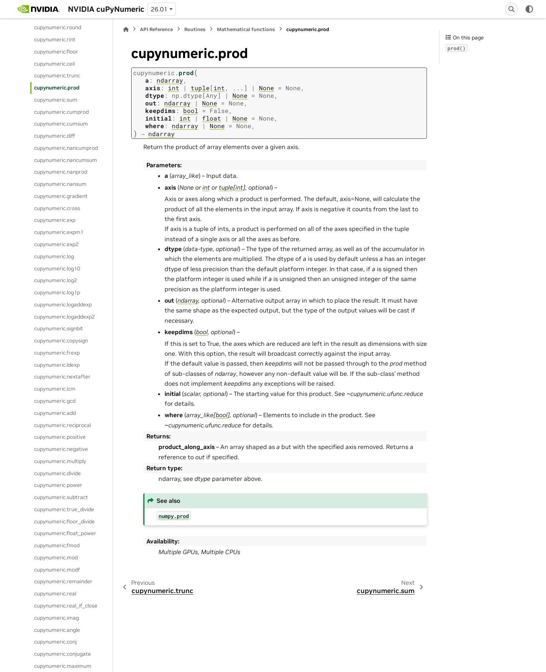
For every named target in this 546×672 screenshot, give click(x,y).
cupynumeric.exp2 (56, 244)
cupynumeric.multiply (60, 461)
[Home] (126, 29)
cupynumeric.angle (57, 629)
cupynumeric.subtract (61, 497)
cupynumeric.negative (61, 449)
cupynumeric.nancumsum (65, 160)
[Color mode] (529, 9)
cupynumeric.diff (54, 135)
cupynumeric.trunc (57, 75)
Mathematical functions (246, 29)
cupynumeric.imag (56, 617)
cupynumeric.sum (55, 99)
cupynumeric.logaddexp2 (64, 316)
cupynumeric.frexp (57, 352)
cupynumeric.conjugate (62, 653)
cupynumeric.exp (54, 220)
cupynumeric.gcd (54, 400)
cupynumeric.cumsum (61, 123)
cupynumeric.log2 (55, 280)
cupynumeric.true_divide (64, 509)
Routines (195, 29)
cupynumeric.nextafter (62, 376)
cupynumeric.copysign (61, 340)
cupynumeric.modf (57, 569)
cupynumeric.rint (54, 39)
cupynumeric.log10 (57, 268)
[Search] (511, 9)
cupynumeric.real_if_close (65, 605)
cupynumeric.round (57, 27)
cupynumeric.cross (57, 208)
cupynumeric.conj (55, 641)
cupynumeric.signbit (58, 328)
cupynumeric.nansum (60, 184)
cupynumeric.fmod (57, 545)
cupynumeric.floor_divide (64, 521)
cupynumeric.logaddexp (63, 304)
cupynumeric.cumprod (61, 111)
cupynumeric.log (54, 256)
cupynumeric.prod (57, 87)
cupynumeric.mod (56, 557)
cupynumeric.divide (57, 473)
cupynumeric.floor (56, 51)
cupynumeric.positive (60, 436)
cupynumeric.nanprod (60, 171)
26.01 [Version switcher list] (159, 9)
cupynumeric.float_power (65, 533)
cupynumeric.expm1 (58, 232)
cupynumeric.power (58, 485)
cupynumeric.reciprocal (62, 425)
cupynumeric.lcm (54, 388)
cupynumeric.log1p (57, 292)
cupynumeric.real (55, 593)
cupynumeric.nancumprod (66, 147)
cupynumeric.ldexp (57, 364)
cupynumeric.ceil (54, 63)
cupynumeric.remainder (63, 581)
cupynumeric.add (55, 413)
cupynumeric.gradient (61, 196)
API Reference (156, 29)
